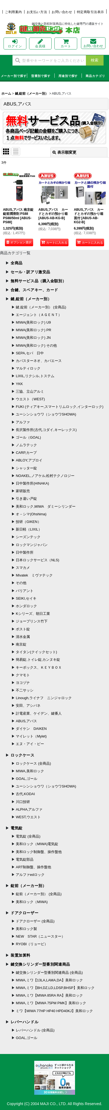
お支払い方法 (37, 12)
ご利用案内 (13, 12)
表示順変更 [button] (64, 152)
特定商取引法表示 (90, 12)
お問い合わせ (62, 12)
